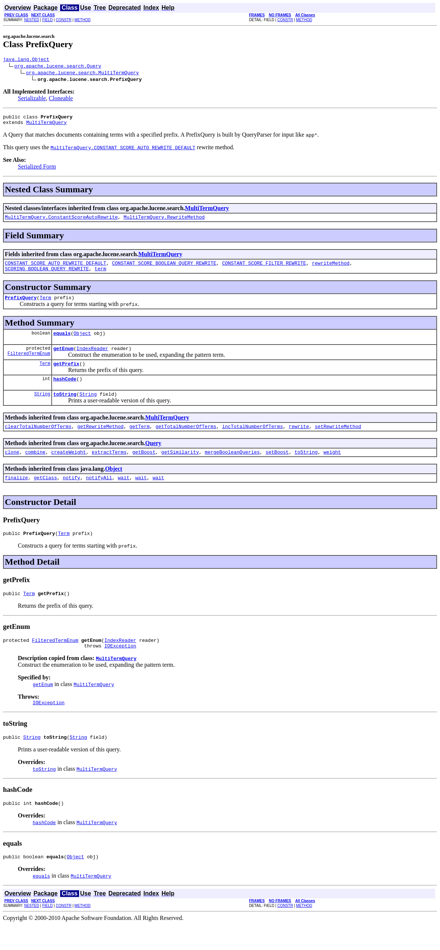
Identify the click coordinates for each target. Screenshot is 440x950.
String (42, 407)
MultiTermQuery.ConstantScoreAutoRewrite (61, 221)
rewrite (299, 440)
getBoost (143, 467)
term (100, 275)
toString (64, 407)
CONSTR (63, 20)
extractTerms (109, 467)
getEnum (63, 358)
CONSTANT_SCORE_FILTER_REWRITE (264, 268)
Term (45, 305)
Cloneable (61, 99)
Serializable (32, 99)
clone (12, 467)
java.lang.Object (26, 60)
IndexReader (92, 358)
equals (62, 342)
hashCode (64, 391)
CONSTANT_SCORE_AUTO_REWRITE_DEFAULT (55, 268)
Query (153, 457)
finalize (16, 494)
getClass (45, 494)
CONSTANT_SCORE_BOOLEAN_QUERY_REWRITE (164, 268)
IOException (120, 666)
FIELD (47, 20)
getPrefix (66, 374)
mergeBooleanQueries (232, 467)
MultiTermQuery (46, 125)
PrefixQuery (21, 305)
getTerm (139, 440)
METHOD (83, 20)
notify (71, 494)
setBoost (277, 467)
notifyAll (99, 494)
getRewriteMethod (100, 440)
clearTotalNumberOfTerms (38, 440)
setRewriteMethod (338, 440)
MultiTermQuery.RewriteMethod (164, 221)
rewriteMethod (330, 268)
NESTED (31, 20)
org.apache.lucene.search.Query (57, 66)
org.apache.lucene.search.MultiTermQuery (82, 73)
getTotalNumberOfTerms (186, 440)
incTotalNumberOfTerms (252, 440)
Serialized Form (37, 170)
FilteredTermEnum (28, 364)
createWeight (68, 467)
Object (82, 342)
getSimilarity (180, 467)
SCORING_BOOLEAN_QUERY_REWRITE (47, 275)
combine (35, 467)
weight (332, 467)
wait (123, 494)
